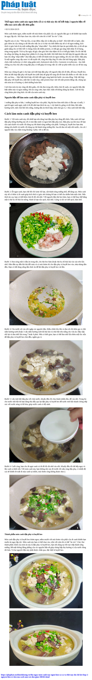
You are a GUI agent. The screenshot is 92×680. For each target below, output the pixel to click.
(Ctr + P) (85, 15)
